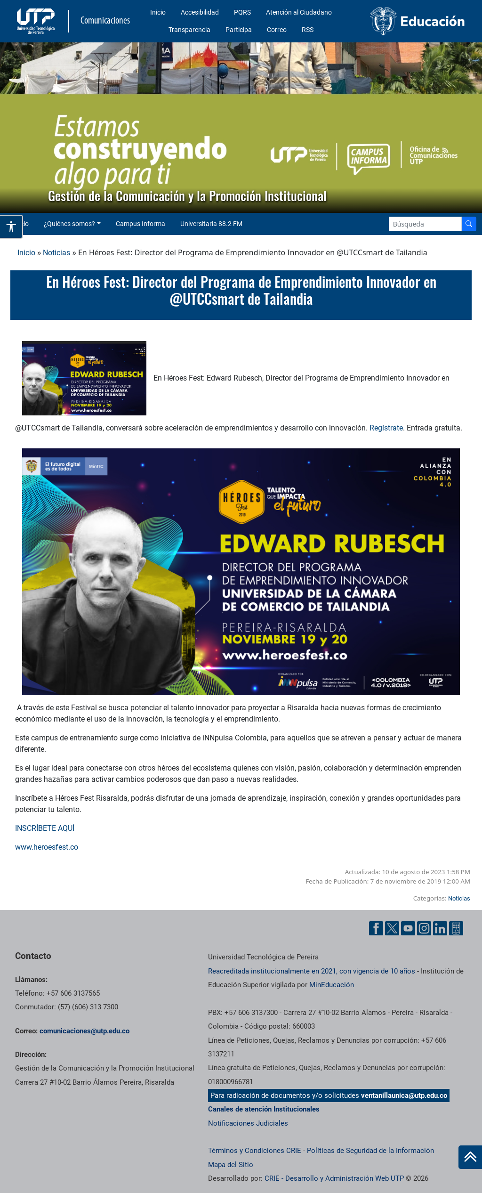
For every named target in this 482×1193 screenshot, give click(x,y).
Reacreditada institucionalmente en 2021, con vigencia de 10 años (311, 971)
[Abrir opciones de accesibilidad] (11, 227)
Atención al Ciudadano (299, 12)
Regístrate (386, 427)
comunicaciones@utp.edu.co (84, 1031)
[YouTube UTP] (408, 928)
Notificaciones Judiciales (248, 1123)
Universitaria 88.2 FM (211, 223)
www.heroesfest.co (46, 847)
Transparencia (189, 29)
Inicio (158, 12)
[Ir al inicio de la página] (470, 1157)
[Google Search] (425, 224)
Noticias (56, 252)
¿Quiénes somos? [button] (69, 223)
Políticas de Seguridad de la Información (370, 1150)
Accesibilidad (200, 12)
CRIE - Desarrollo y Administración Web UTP (334, 1178)
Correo (277, 29)
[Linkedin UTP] (440, 928)
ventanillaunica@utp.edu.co (404, 1095)
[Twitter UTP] (392, 928)
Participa (238, 29)
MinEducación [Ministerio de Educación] (331, 985)
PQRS (242, 12)
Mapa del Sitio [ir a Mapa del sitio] (230, 1165)
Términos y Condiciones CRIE (254, 1150)
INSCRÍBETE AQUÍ (45, 828)
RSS (307, 29)
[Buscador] (468, 224)
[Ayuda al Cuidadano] (456, 928)
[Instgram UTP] (424, 928)
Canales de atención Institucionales (264, 1109)
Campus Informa (140, 223)
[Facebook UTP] (376, 928)
